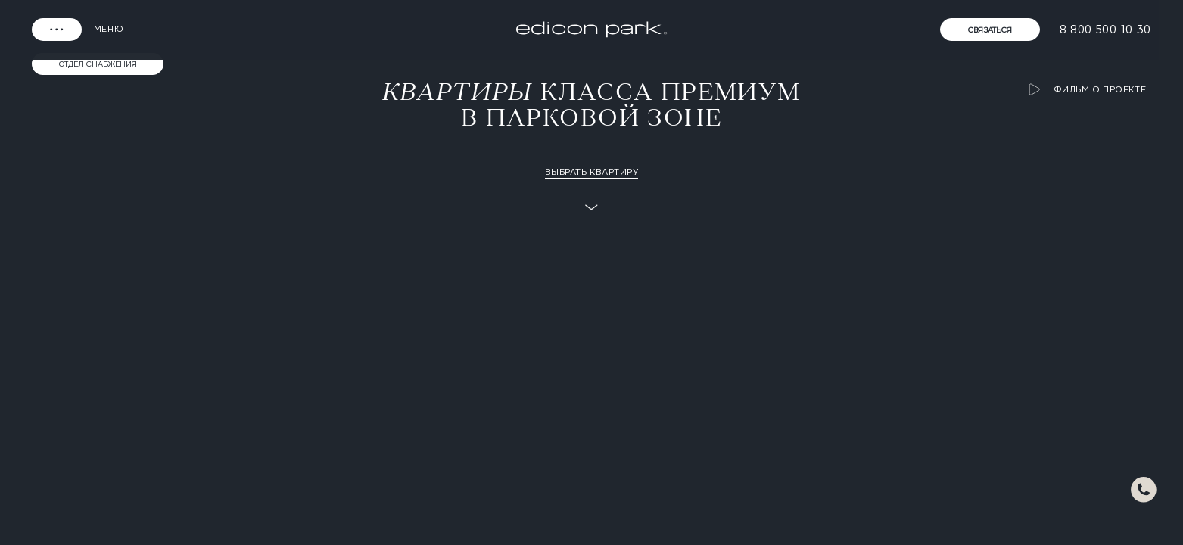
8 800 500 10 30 (1106, 29)
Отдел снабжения (98, 63)
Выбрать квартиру (592, 172)
